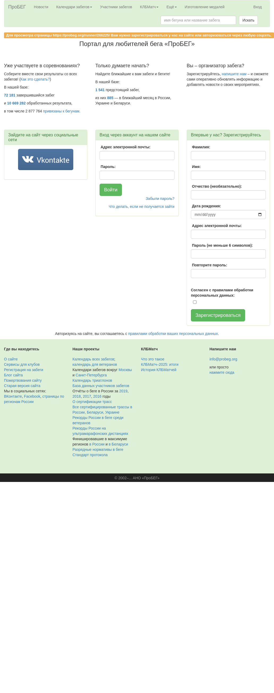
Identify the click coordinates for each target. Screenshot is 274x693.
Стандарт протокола (90, 455)
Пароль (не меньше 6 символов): (222, 245)
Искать (248, 20)
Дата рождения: (206, 206)
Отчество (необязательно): (217, 186)
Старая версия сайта (22, 386)
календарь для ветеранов (94, 364)
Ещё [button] (171, 7)
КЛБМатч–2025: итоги (159, 364)
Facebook (32, 396)
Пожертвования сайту (23, 380)
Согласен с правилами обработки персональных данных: (222, 292)
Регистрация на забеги (23, 370)
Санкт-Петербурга (91, 375)
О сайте (11, 359)
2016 (97, 396)
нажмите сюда (221, 372)
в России (96, 444)
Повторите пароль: (209, 265)
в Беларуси (118, 444)
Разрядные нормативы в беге (97, 449)
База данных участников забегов (100, 386)
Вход (257, 7)
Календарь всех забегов (93, 359)
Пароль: (108, 167)
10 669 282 (16, 103)
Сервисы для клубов (22, 364)
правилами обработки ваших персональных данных (173, 333)
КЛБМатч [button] (149, 7)
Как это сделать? (35, 79)
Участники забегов (116, 7)
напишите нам (234, 74)
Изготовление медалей (205, 7)
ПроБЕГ (17, 7)
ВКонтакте (13, 396)
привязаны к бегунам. (61, 111)
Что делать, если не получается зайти (141, 206)
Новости (41, 7)
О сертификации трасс (92, 402)
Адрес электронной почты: (126, 147)
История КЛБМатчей (158, 370)
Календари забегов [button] (74, 7)
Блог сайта (13, 375)
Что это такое (152, 359)
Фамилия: (201, 147)
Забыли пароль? (160, 198)
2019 (123, 391)
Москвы (125, 370)
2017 (87, 396)
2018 (76, 396)
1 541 (100, 90)
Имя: (196, 167)
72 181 (9, 95)
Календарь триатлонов (92, 380)
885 (110, 98)
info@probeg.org (223, 359)
